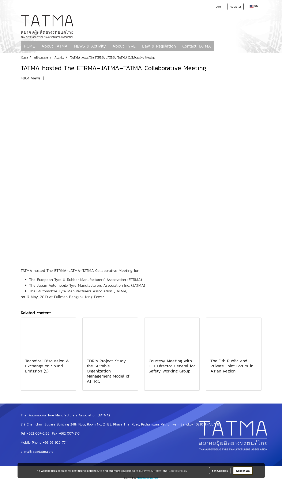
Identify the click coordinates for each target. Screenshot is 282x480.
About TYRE (124, 46)
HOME (29, 46)
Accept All (243, 470)
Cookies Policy (178, 470)
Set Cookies (220, 470)
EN (254, 6)
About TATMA (54, 46)
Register (235, 6)
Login (219, 6)
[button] (218, 46)
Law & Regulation (159, 46)
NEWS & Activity (90, 46)
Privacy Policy (152, 470)
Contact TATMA (196, 46)
